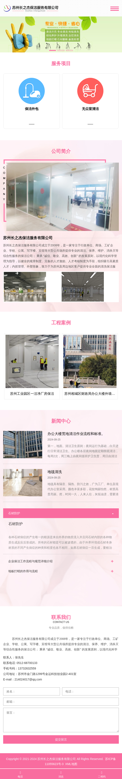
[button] (52, 50)
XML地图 (71, 762)
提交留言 (61, 738)
